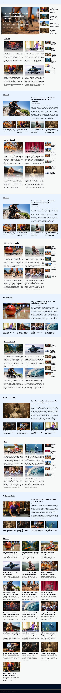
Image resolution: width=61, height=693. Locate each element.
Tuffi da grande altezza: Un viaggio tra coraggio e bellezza (53, 61)
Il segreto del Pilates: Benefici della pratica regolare (54, 10)
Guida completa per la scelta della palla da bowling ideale (13, 254)
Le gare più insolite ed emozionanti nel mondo (9, 130)
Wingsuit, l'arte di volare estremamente (34, 73)
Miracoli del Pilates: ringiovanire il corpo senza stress (34, 49)
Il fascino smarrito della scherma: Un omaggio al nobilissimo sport (54, 31)
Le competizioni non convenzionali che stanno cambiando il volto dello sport (34, 151)
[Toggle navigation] (4, 2)
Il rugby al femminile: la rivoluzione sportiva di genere (34, 276)
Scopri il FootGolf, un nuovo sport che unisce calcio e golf (53, 55)
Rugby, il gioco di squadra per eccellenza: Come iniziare (53, 248)
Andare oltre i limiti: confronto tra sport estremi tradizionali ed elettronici (54, 24)
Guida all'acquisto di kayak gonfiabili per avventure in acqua (54, 17)
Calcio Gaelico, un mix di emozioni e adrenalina (37, 131)
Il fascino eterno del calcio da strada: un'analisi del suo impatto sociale (15, 16)
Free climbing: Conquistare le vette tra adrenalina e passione (53, 44)
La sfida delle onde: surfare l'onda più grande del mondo (50, 332)
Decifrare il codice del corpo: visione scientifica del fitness (13, 49)
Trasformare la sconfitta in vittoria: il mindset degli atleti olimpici (53, 73)
